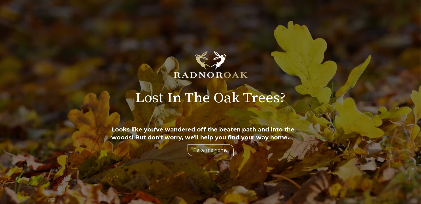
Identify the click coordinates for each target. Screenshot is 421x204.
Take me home (211, 150)
